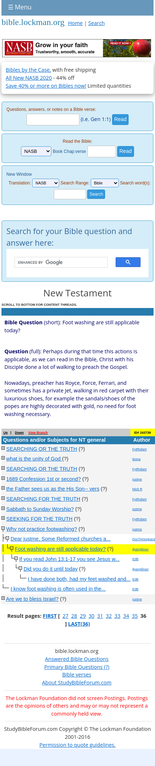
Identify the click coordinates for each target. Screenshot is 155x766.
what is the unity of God (34, 459)
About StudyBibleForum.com (76, 682)
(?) (106, 666)
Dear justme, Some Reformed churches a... (60, 539)
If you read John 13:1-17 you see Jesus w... (69, 559)
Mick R (137, 489)
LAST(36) (79, 623)
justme (137, 479)
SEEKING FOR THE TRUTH (39, 519)
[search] (57, 262)
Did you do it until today (50, 569)
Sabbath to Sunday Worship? (40, 509)
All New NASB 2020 (29, 77)
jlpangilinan (140, 549)
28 (74, 615)
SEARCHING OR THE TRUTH (41, 449)
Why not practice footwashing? (41, 529)
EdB (135, 559)
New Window (19, 174)
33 (117, 615)
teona (136, 459)
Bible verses (76, 674)
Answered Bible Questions (77, 658)
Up (5, 432)
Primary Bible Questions (73, 666)
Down (19, 432)
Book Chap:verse (69, 151)
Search (96, 23)
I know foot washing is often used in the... (58, 589)
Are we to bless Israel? (32, 599)
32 (109, 615)
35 (135, 615)
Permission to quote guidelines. (77, 744)
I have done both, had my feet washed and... (79, 579)
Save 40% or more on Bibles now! (46, 85)
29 (83, 615)
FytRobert (139, 449)
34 (126, 615)
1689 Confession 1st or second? (43, 479)
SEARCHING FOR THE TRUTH (43, 499)
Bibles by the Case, (28, 69)
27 (65, 615)
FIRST (50, 615)
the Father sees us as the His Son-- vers (52, 489)
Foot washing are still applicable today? (60, 549)
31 (100, 615)
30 (91, 615)
